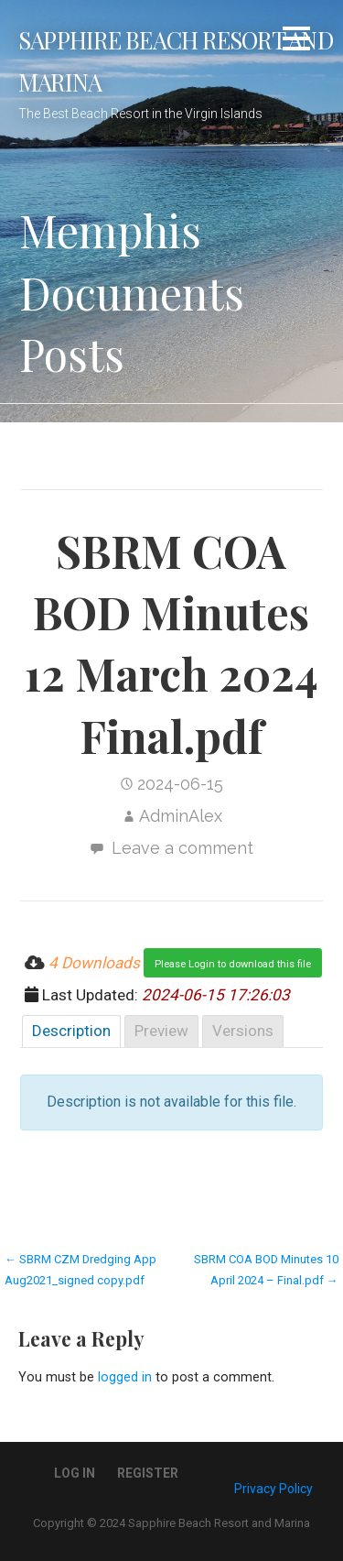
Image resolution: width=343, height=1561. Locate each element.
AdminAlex (180, 815)
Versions (242, 1030)
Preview (161, 1030)
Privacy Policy (273, 1488)
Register (147, 1473)
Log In (74, 1473)
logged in (125, 1377)
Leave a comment (182, 847)
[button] (296, 41)
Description (71, 1030)
